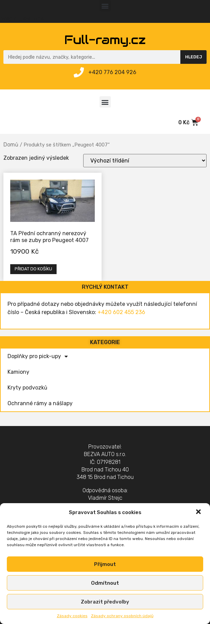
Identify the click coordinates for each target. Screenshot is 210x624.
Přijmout (105, 564)
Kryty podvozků (27, 387)
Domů (10, 144)
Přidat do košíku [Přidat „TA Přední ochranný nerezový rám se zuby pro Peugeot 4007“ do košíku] (33, 268)
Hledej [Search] (193, 56)
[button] (199, 512)
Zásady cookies (72, 615)
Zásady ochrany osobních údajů (122, 615)
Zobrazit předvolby (105, 602)
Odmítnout (105, 583)
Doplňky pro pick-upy (37, 356)
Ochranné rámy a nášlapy (40, 403)
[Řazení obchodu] (145, 160)
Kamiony (18, 372)
